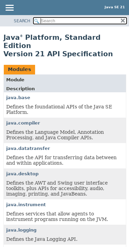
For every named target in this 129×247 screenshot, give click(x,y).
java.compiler (23, 123)
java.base (18, 97)
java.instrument (26, 204)
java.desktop (22, 173)
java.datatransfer (28, 148)
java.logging (21, 230)
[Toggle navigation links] (9, 8)
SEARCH (22, 21)
